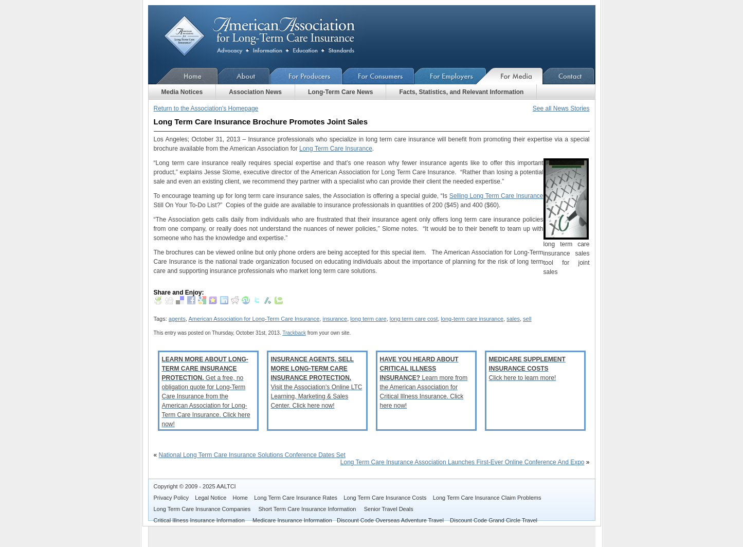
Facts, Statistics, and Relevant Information (461, 92)
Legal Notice (210, 498)
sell (527, 319)
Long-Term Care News (340, 92)
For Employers (450, 75)
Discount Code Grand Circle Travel (493, 520)
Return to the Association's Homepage (206, 108)
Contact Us (569, 75)
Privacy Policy (171, 498)
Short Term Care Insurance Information (308, 509)
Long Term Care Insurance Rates (295, 498)
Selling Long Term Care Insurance (496, 195)
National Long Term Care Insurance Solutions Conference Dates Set (252, 455)
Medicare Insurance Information (292, 520)
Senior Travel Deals (388, 509)
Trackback (294, 333)
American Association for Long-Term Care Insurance (267, 36)
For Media (514, 75)
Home (183, 75)
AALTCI (226, 486)
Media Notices (182, 92)
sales (513, 319)
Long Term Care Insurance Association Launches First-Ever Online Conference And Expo (462, 462)
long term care (368, 319)
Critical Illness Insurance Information (200, 520)
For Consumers (378, 75)
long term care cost (414, 319)
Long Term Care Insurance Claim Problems (487, 498)
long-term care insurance (472, 319)
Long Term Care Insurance (335, 148)
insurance (334, 319)
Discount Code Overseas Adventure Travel (390, 520)
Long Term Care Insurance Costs (384, 498)
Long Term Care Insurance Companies (203, 509)
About (244, 75)
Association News (255, 92)
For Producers (306, 75)
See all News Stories (561, 108)
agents (177, 319)
